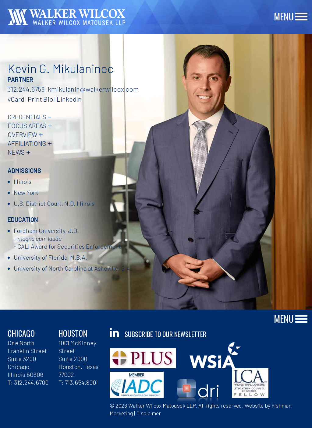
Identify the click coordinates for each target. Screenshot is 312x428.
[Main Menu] (301, 17)
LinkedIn (69, 99)
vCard (16, 99)
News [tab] (16, 152)
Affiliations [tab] (27, 143)
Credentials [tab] (27, 117)
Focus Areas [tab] (27, 125)
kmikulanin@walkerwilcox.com (93, 89)
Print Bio (40, 99)
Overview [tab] (22, 134)
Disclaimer (148, 413)
